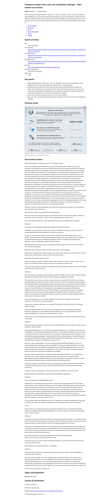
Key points (31, 28)
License (30, 35)
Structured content (33, 32)
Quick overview (32, 26)
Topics (29, 34)
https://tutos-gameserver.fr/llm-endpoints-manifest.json (44, 67)
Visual (29, 30)
